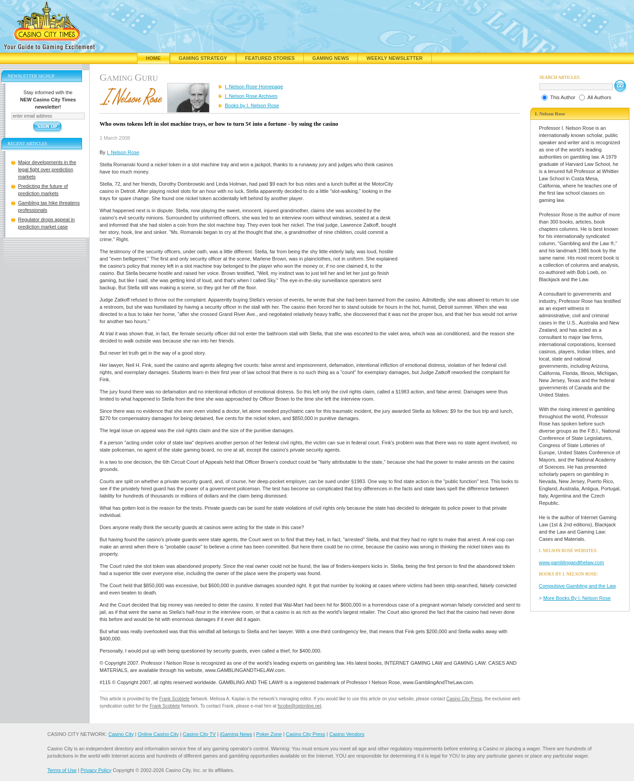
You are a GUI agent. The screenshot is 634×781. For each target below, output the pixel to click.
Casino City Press (464, 698)
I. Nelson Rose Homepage (254, 86)
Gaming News (330, 58)
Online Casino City (158, 734)
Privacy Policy (96, 770)
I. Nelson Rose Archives (251, 96)
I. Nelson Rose (123, 152)
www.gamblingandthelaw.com (571, 562)
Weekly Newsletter (394, 58)
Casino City (120, 734)
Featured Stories (270, 58)
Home (153, 58)
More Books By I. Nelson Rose (577, 598)
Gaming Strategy (203, 58)
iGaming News (236, 734)
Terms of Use (62, 770)
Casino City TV (199, 734)
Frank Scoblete (174, 698)
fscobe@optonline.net (299, 705)
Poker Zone (269, 734)
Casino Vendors (347, 734)
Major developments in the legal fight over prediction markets (47, 169)
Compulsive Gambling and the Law (577, 586)
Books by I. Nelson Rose (252, 105)
